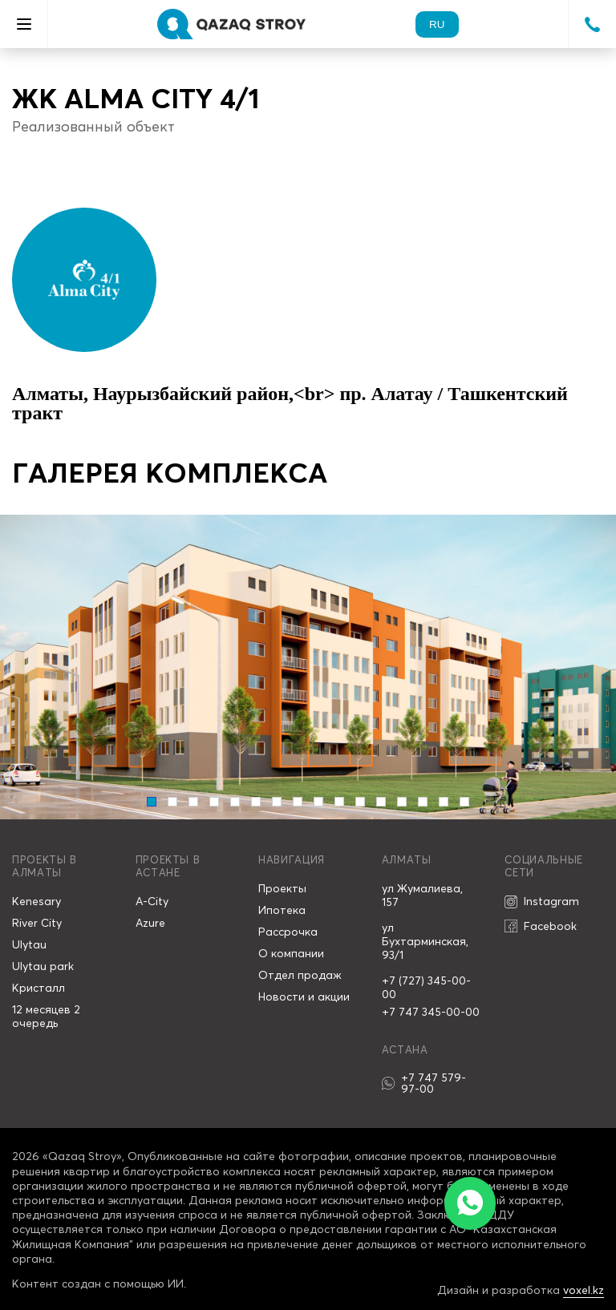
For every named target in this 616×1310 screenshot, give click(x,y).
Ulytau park (43, 966)
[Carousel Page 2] (172, 802)
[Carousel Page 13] (402, 802)
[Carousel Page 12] (381, 802)
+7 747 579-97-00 (424, 1083)
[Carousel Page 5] (235, 802)
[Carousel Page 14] (423, 802)
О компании (291, 953)
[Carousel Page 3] (193, 802)
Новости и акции (304, 996)
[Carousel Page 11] (360, 802)
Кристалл (38, 987)
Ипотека (282, 910)
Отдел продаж (300, 975)
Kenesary (36, 901)
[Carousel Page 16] (464, 802)
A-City (152, 901)
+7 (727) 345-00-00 (426, 987)
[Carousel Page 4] (214, 802)
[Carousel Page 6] (256, 802)
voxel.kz (583, 1290)
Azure (150, 923)
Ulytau (29, 944)
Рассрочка (288, 931)
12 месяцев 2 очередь (46, 1016)
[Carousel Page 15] (443, 802)
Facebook (541, 926)
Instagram (542, 901)
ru (436, 24)
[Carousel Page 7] (277, 802)
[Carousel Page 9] (318, 802)
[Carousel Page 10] (339, 802)
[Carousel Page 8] (297, 802)
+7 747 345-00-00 (431, 1012)
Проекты (282, 888)
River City (37, 923)
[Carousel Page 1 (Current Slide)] (151, 802)
